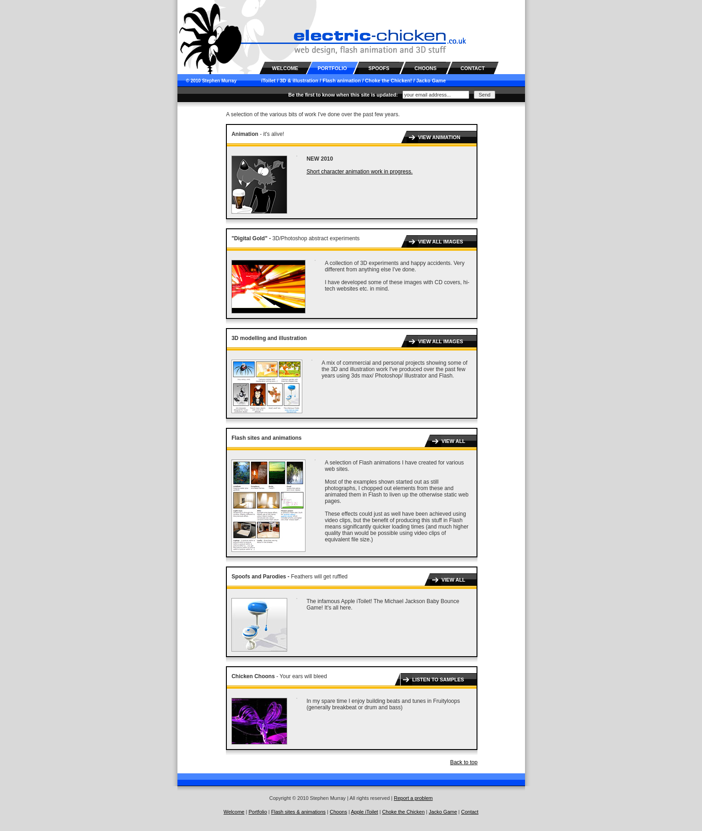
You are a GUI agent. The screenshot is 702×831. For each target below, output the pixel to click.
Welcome (234, 812)
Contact (469, 812)
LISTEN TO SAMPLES (438, 679)
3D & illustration (299, 80)
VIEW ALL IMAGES (440, 241)
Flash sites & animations (298, 812)
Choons (338, 812)
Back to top (463, 762)
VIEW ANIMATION (439, 137)
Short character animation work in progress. (359, 171)
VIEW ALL (453, 441)
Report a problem (413, 798)
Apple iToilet (364, 812)
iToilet (268, 80)
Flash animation (341, 80)
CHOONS (425, 68)
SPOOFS (379, 68)
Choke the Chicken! (388, 80)
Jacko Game (431, 80)
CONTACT (473, 68)
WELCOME (285, 68)
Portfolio (257, 812)
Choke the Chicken (403, 812)
